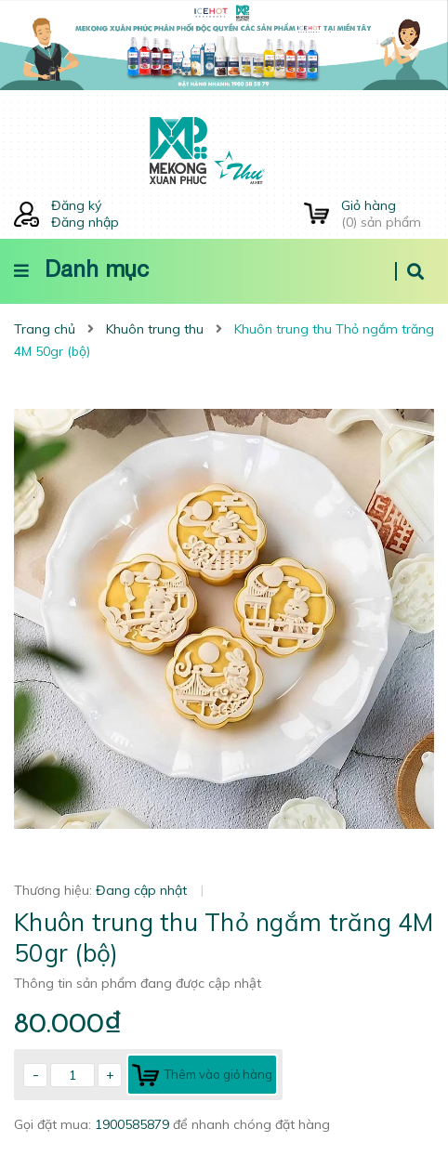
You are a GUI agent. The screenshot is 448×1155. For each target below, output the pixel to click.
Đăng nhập (85, 222)
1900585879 (134, 1124)
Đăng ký (76, 205)
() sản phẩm (387, 213)
